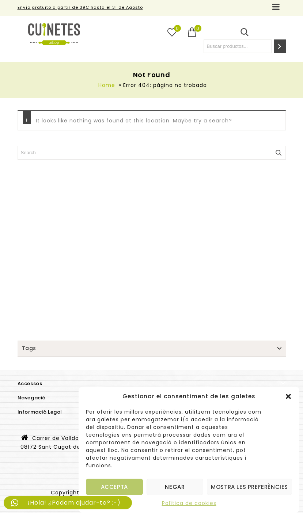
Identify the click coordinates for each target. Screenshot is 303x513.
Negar (175, 487)
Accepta (114, 487)
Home (106, 85)
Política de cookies (189, 503)
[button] (288, 396)
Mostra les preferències (249, 487)
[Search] (280, 46)
